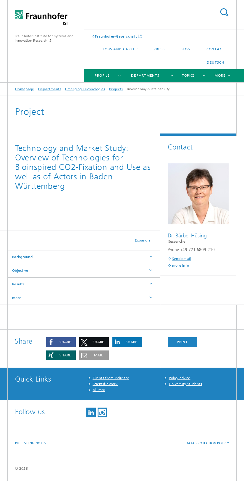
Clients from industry (111, 378)
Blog (185, 49)
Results (18, 284)
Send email (181, 259)
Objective (20, 270)
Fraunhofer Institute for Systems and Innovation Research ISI (44, 38)
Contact (215, 49)
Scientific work (105, 384)
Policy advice (179, 378)
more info (180, 265)
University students (185, 384)
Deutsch (215, 62)
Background (22, 257)
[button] (61, 342)
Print (182, 342)
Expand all (144, 240)
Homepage (24, 89)
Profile (102, 75)
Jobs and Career (120, 49)
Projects (116, 89)
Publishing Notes (30, 443)
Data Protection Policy (207, 443)
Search (224, 12)
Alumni (99, 390)
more (16, 298)
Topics (188, 75)
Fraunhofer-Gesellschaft (116, 36)
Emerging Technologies (85, 89)
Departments (145, 75)
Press (159, 49)
